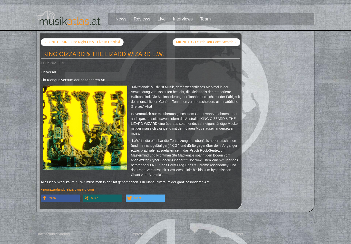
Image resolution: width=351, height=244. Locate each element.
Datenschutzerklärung (53, 234)
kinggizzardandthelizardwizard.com (67, 189)
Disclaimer (235, 234)
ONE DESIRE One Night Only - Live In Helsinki (82, 42)
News (121, 19)
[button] (60, 198)
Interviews (183, 19)
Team (205, 19)
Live (162, 19)
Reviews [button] (142, 19)
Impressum (139, 234)
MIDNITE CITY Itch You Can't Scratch (206, 42)
